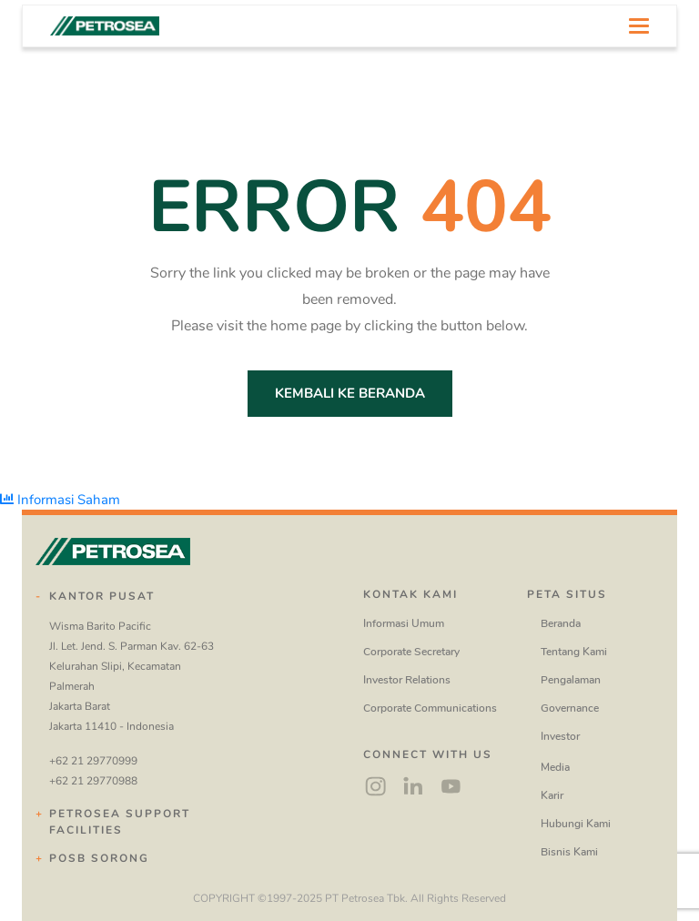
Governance (570, 708)
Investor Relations (407, 680)
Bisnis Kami (569, 852)
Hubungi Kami (576, 823)
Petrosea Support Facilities (119, 821)
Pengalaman (571, 680)
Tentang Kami (574, 651)
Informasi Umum (403, 623)
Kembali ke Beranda (350, 393)
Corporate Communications (430, 708)
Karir (552, 795)
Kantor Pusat (102, 596)
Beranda (561, 623)
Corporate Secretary (411, 651)
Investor (560, 736)
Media (555, 767)
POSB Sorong (99, 858)
